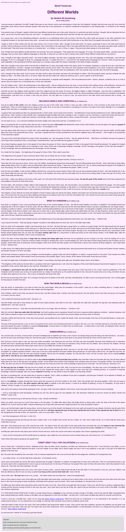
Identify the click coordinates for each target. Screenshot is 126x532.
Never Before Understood (54, 499)
